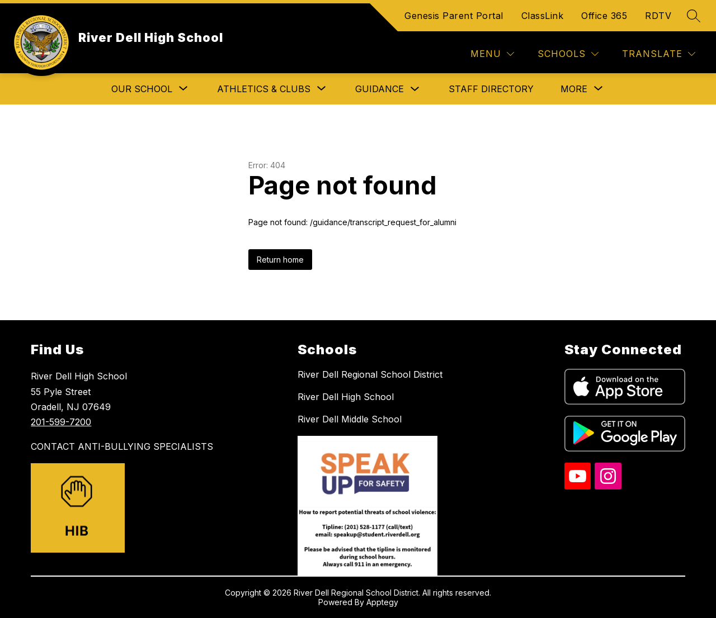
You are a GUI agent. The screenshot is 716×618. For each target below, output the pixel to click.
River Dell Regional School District (370, 374)
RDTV (658, 15)
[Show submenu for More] (573, 89)
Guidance (379, 88)
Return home (280, 259)
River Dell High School (346, 396)
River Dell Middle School (350, 419)
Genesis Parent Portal (453, 15)
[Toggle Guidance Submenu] (415, 89)
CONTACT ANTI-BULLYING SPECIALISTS (122, 446)
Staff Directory (491, 88)
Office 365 (604, 15)
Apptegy (382, 602)
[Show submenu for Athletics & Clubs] (263, 89)
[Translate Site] (658, 54)
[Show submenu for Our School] (141, 89)
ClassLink (542, 15)
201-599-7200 (61, 421)
